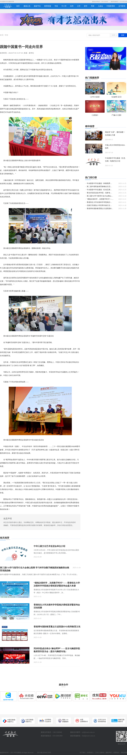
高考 (71, 6)
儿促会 (100, 6)
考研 (92, 6)
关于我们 (82, 752)
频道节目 (37, 6)
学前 (56, 6)
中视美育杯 (110, 6)
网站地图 (124, 752)
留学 (85, 6)
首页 (18, 6)
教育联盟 (47, 6)
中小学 (64, 6)
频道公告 (27, 6)
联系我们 (90, 752)
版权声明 (109, 752)
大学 (78, 6)
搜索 (122, 35)
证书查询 (121, 6)
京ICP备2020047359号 (44, 752)
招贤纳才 (116, 752)
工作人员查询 (99, 752)
